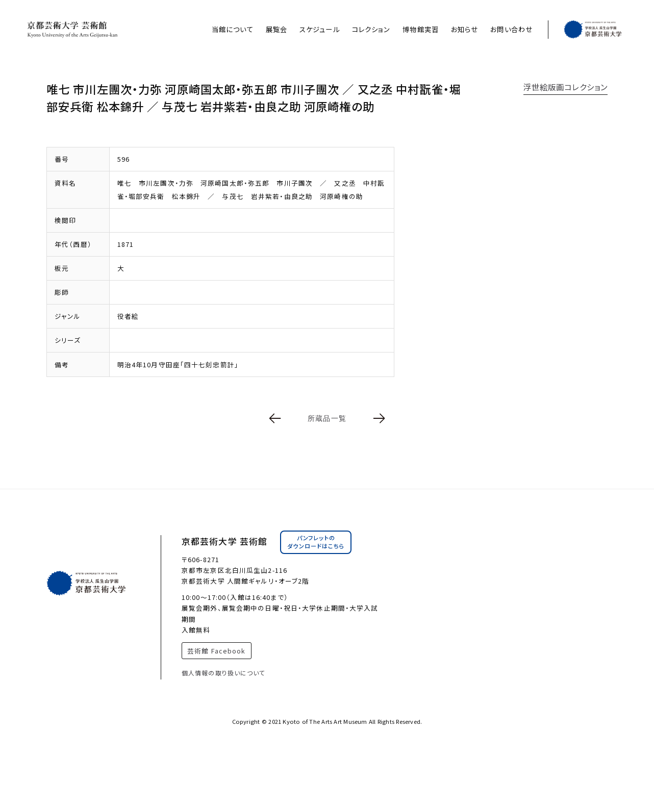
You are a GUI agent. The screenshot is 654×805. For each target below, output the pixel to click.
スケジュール (319, 29)
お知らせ (464, 29)
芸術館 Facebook (216, 651)
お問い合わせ (511, 29)
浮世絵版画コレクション (565, 86)
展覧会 (276, 29)
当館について (233, 29)
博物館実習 (421, 29)
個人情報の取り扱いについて (224, 672)
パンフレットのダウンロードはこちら (315, 542)
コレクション (371, 29)
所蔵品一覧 (327, 418)
